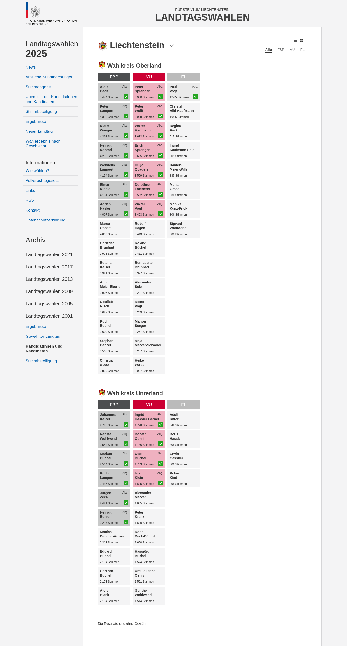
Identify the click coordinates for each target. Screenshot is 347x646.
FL (302, 50)
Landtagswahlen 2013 (49, 279)
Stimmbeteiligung (41, 111)
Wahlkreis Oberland (134, 65)
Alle (268, 50)
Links (30, 190)
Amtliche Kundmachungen (49, 77)
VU (292, 50)
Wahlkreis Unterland (135, 393)
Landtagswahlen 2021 (49, 254)
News (31, 67)
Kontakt (33, 210)
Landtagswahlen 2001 (49, 316)
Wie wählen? (37, 170)
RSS (30, 200)
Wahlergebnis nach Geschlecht (43, 143)
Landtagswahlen (52, 49)
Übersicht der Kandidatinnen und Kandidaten (51, 99)
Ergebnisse (36, 121)
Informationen (40, 162)
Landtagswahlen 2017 (49, 266)
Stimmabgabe (38, 87)
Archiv (36, 240)
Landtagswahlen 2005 (49, 303)
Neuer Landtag (39, 131)
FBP (280, 50)
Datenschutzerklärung (45, 220)
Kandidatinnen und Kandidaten (44, 348)
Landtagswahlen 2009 (49, 291)
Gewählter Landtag (43, 336)
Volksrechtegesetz (42, 180)
